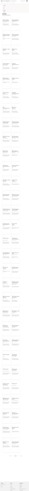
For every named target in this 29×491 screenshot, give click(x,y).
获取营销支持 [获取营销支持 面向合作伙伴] (21, 486)
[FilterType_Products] (2, 7)
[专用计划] (19, 1)
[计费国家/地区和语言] (22, 1)
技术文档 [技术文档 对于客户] (11, 486)
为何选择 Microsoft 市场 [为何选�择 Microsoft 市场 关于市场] (3, 484)
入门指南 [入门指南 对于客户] (11, 485)
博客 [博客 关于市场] (1, 485)
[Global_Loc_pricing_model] (2, 12)
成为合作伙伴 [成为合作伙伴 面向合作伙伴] (21, 484)
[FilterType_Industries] (2, 9)
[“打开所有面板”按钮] (2, 3)
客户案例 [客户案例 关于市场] (1, 486)
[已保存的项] (18, 1)
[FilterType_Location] (2, 5)
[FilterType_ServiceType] (2, 10)
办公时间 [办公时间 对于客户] (11, 484)
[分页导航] (15, 456)
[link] (6, 23)
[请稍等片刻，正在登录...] (27, 1)
